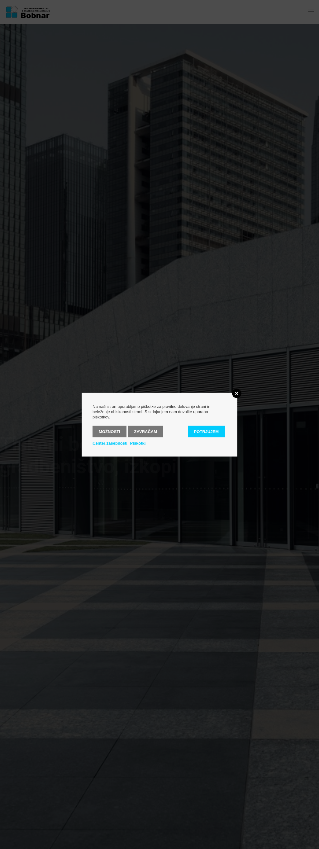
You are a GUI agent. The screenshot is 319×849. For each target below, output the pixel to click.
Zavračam (145, 431)
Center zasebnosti (110, 443)
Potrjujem (206, 431)
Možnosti (109, 431)
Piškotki (138, 443)
